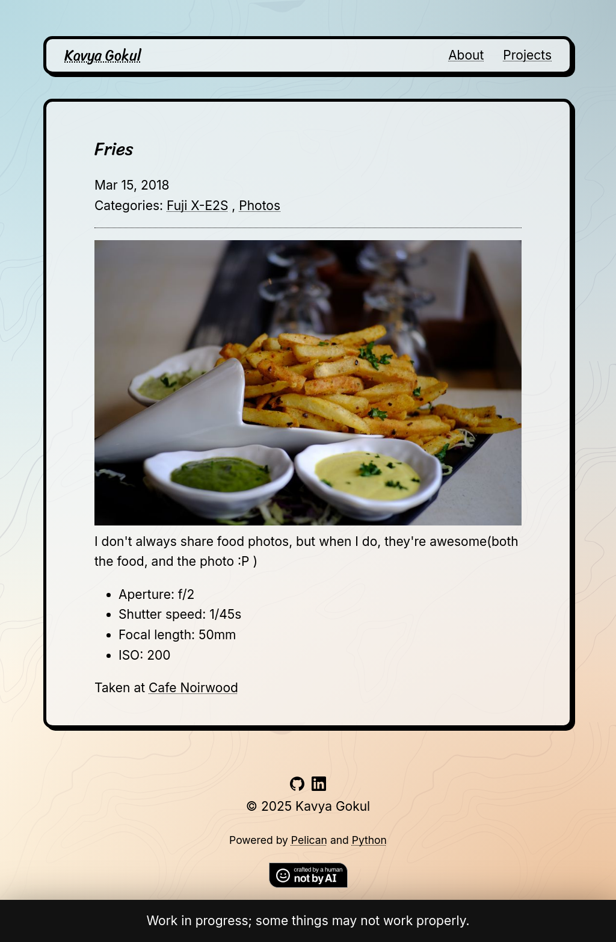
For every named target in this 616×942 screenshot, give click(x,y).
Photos (259, 205)
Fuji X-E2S (197, 205)
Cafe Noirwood (193, 687)
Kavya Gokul (102, 55)
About (466, 55)
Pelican (309, 840)
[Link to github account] (297, 786)
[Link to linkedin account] (319, 786)
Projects (527, 55)
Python (369, 840)
